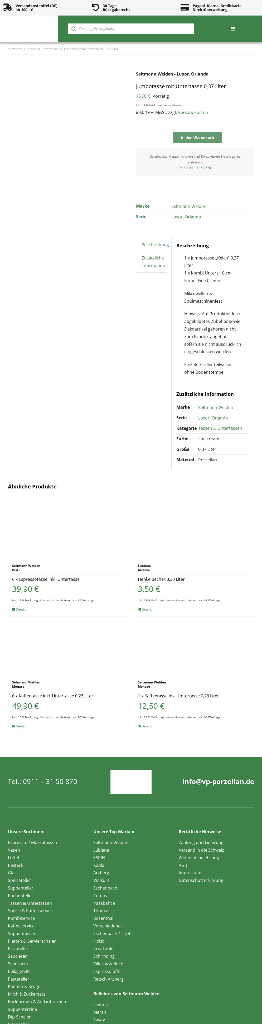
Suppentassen (22, 933)
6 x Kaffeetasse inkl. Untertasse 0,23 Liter (52, 696)
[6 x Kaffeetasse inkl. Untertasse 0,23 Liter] (68, 648)
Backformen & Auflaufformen (37, 1002)
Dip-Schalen (20, 1017)
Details (21, 609)
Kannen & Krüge (24, 986)
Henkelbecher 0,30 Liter (161, 579)
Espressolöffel (107, 971)
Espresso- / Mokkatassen (32, 842)
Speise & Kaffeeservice (30, 910)
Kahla (98, 865)
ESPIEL (99, 858)
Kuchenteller (20, 895)
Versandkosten (173, 105)
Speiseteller (19, 880)
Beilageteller (20, 971)
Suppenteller (20, 888)
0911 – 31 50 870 (198, 168)
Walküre (101, 880)
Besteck (15, 865)
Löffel (13, 858)
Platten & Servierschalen (32, 941)
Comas (100, 895)
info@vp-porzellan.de (218, 781)
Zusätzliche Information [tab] (153, 261)
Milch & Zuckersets (26, 994)
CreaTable (103, 948)
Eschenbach (105, 888)
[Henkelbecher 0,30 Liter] (194, 532)
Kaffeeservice (21, 926)
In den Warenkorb (197, 137)
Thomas (101, 910)
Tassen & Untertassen (220, 428)
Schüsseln (18, 964)
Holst (98, 941)
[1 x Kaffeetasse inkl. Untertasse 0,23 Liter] (194, 648)
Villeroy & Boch (108, 964)
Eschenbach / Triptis (113, 933)
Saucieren (18, 956)
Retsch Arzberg (108, 979)
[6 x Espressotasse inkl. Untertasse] (68, 532)
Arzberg (101, 873)
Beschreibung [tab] (155, 245)
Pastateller (18, 979)
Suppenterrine (22, 1009)
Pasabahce (104, 903)
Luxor (177, 217)
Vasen (14, 850)
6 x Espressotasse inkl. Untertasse (46, 579)
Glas (12, 873)
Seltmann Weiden (188, 206)
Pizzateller (18, 948)
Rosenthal (103, 918)
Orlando (193, 217)
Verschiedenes (108, 926)
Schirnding (104, 956)
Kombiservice (21, 918)
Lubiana (101, 850)
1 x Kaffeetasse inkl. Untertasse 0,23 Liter (178, 696)
